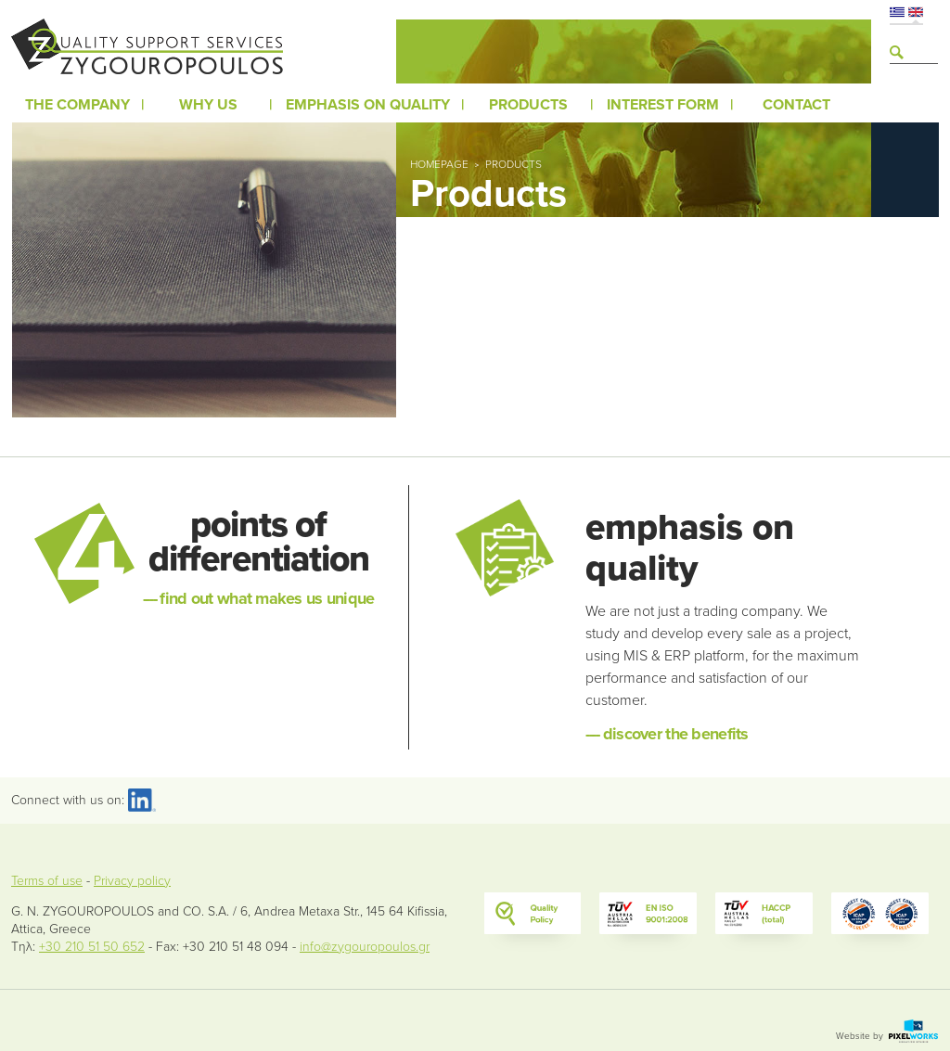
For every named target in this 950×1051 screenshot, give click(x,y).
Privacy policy (132, 881)
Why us (208, 105)
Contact (796, 105)
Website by (887, 1036)
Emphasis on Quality (368, 105)
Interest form (663, 105)
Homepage (439, 164)
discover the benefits (666, 734)
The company (77, 105)
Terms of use (47, 881)
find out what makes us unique (259, 598)
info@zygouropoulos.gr (365, 947)
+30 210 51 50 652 (92, 947)
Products (528, 105)
